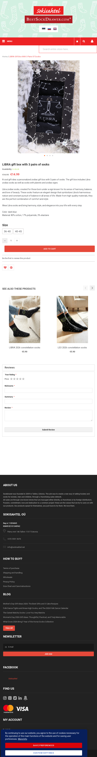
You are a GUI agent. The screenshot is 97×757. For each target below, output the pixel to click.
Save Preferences (43, 745)
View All (9, 628)
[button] (44, 155)
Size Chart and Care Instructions (16, 586)
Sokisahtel (12, 678)
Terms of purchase (11, 568)
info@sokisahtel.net (16, 547)
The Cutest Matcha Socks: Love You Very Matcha (24, 613)
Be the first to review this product (16, 258)
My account (92, 41)
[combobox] (68, 49)
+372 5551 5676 (14, 539)
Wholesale (7, 577)
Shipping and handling (12, 573)
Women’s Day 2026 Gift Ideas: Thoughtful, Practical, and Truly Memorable (34, 617)
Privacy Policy (9, 582)
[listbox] (48, 232)
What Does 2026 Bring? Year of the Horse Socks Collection (28, 622)
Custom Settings (43, 753)
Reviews (10, 367)
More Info (22, 739)
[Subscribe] (48, 654)
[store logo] (48, 11)
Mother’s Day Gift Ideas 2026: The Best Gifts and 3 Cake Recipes (30, 604)
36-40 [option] (7, 231)
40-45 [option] (18, 231)
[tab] (48, 367)
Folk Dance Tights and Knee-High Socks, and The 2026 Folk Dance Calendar (35, 608)
